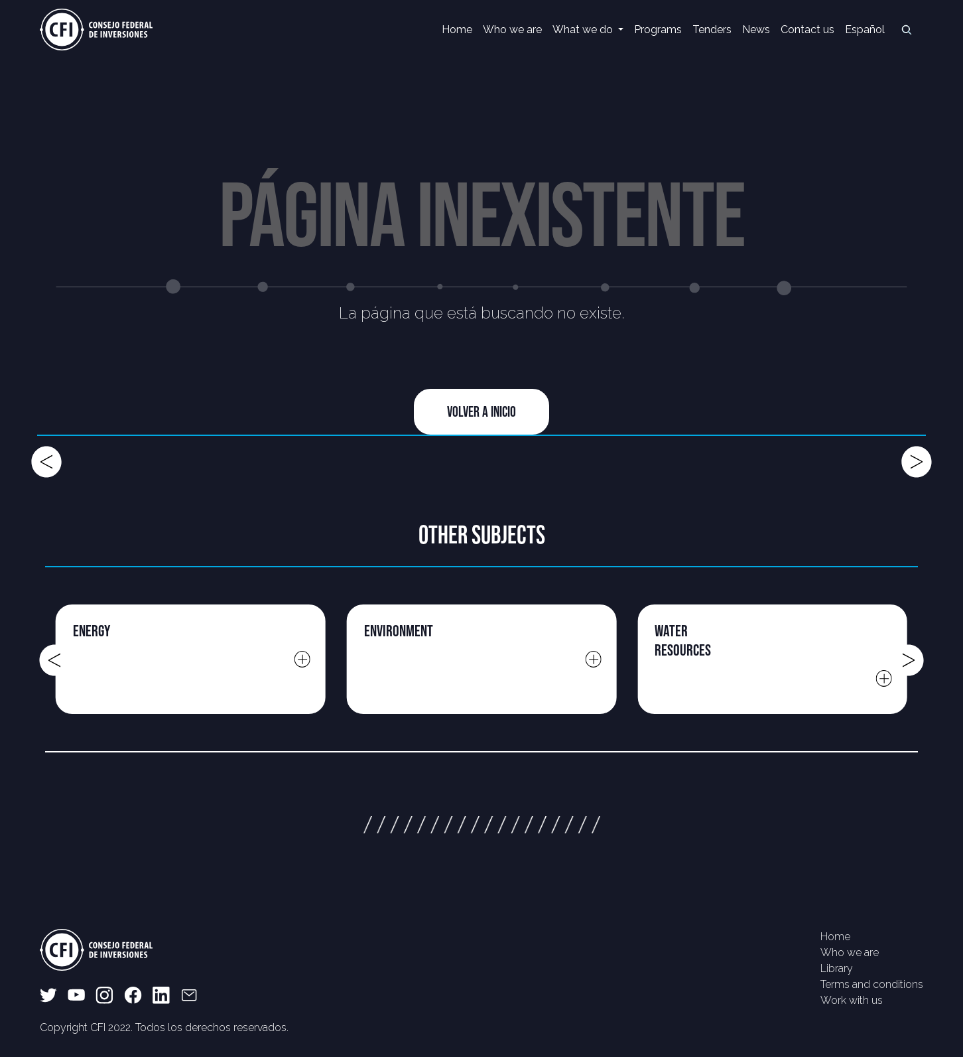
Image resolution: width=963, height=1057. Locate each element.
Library (836, 968)
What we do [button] (583, 29)
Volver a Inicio (481, 411)
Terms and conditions (871, 984)
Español (865, 29)
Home (457, 29)
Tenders (712, 29)
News (756, 29)
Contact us (807, 29)
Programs (658, 29)
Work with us (851, 1000)
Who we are (512, 29)
